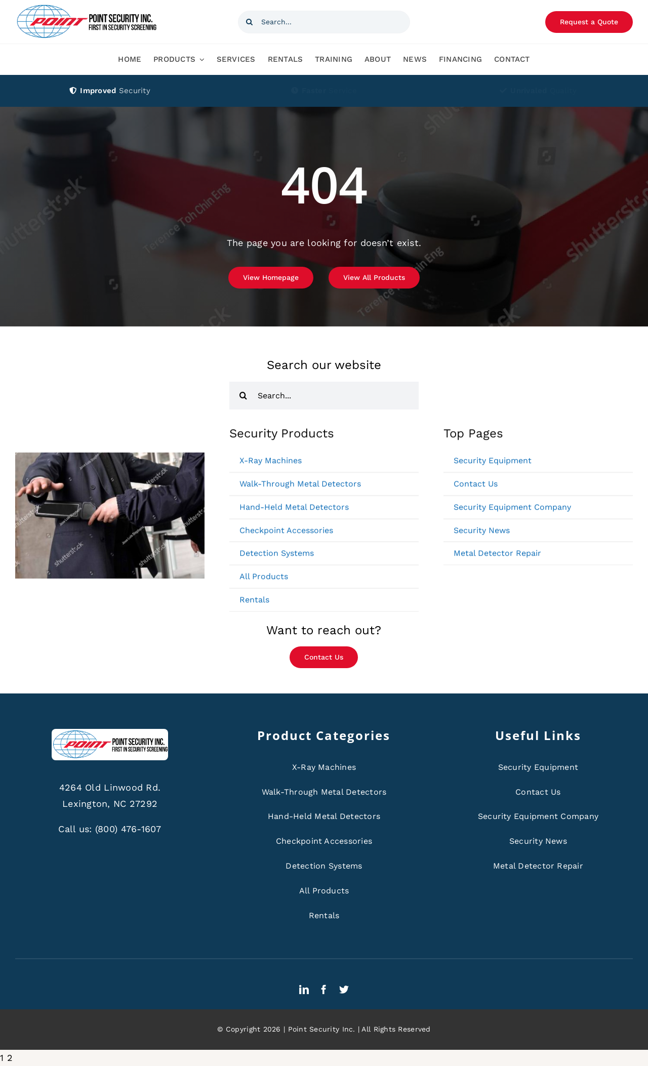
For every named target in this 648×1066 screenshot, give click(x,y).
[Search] (249, 22)
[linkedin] (304, 989)
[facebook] (324, 989)
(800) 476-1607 (128, 829)
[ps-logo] (86, 7)
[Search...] (324, 22)
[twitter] (344, 989)
